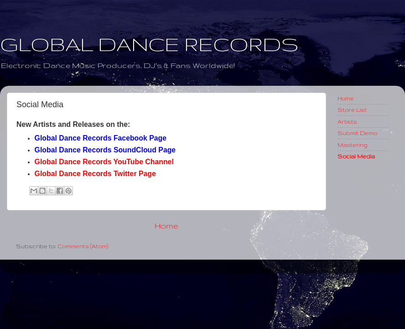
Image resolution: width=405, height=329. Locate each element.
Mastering (352, 144)
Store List (352, 109)
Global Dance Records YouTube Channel (104, 162)
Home (166, 225)
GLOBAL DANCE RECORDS (149, 44)
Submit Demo (357, 133)
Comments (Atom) (82, 246)
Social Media (356, 156)
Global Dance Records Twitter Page (95, 174)
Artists (347, 121)
